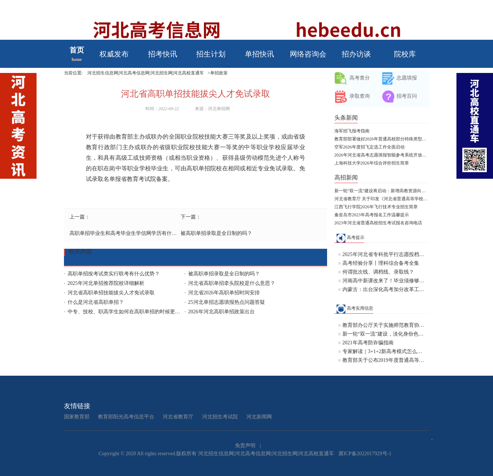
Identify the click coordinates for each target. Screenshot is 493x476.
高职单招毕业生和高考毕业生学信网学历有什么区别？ (124, 233)
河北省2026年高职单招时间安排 (224, 292)
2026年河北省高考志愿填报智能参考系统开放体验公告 (381, 155)
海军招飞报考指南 (351, 130)
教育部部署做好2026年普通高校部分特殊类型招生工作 (381, 139)
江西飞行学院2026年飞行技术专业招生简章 (376, 206)
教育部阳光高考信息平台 (126, 416)
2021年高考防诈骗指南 (368, 342)
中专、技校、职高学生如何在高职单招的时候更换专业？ (126, 311)
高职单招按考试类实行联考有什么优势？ (114, 273)
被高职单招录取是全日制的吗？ (216, 233)
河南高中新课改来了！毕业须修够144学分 (384, 280)
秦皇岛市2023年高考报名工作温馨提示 (371, 214)
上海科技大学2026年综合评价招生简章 (371, 163)
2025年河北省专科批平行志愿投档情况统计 (384, 254)
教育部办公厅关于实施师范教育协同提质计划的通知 (384, 325)
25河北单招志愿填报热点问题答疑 (226, 302)
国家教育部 (77, 416)
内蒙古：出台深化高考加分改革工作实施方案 (384, 289)
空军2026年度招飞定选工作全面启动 (369, 147)
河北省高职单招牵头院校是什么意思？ (231, 283)
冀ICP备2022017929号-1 (364, 453)
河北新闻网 (259, 416)
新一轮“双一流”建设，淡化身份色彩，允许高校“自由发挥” (384, 334)
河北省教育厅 (178, 416)
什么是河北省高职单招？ (96, 302)
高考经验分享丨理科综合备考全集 (380, 263)
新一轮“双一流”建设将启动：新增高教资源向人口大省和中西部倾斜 (381, 190)
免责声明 (245, 445)
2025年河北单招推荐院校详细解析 (106, 283)
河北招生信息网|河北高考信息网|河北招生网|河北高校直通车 (145, 73)
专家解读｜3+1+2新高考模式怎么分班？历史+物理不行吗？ (384, 351)
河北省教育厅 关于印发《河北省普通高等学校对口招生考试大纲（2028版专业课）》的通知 (381, 198)
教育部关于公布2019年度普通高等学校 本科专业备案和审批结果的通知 (384, 360)
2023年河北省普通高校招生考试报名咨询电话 (378, 222)
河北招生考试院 (220, 416)
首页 (76, 50)
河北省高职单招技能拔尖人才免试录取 (111, 292)
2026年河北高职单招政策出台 (221, 311)
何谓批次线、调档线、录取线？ (378, 272)
